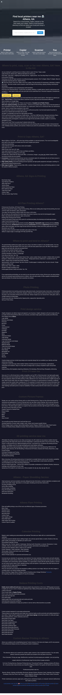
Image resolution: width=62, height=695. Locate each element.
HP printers (42, 683)
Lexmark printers (30, 685)
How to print (23, 683)
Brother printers (50, 683)
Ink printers (16, 95)
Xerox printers (39, 685)
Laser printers (6, 95)
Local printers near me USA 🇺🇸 (12, 683)
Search (40, 32)
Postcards (48, 572)
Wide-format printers (33, 683)
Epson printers (21, 685)
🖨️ (1, 2)
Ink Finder (46, 685)
